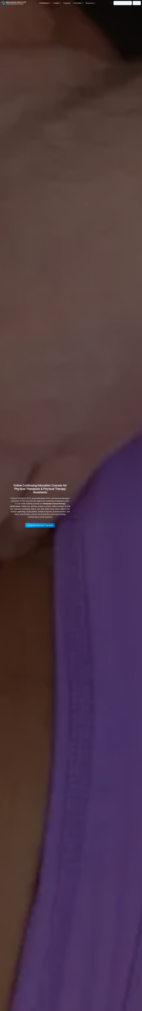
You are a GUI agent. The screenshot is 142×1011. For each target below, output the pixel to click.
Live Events (78, 3)
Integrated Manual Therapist (40, 525)
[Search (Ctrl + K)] (110, 3)
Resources (90, 3)
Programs (66, 3)
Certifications (45, 3)
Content (57, 3)
